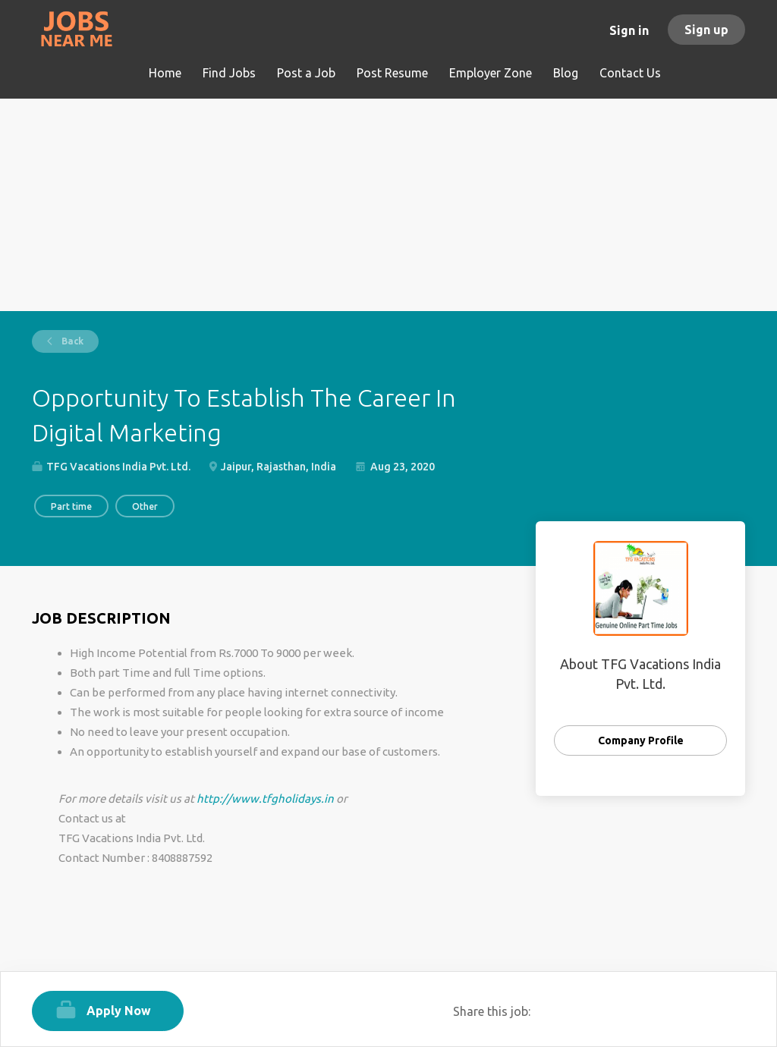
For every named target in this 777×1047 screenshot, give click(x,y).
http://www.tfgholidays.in (265, 798)
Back (71, 341)
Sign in (629, 30)
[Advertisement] (388, 205)
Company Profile (641, 740)
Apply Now (119, 1010)
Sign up (706, 29)
